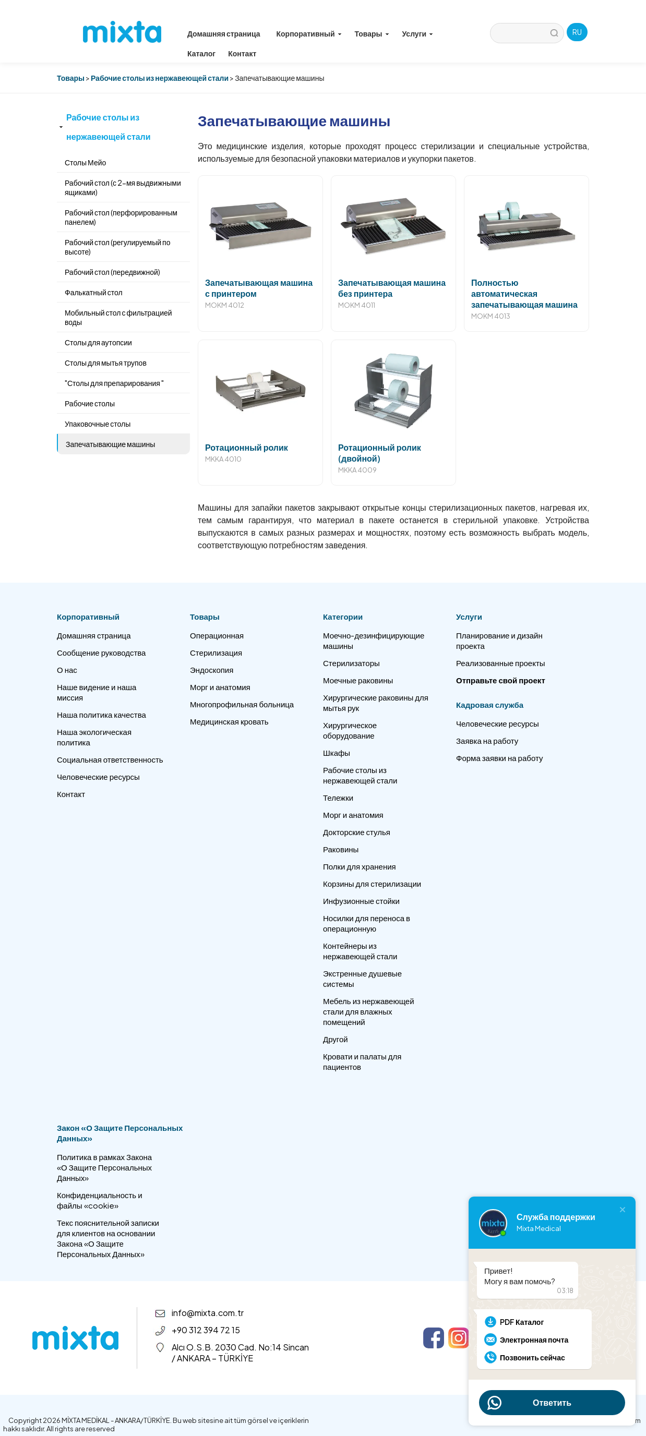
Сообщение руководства (101, 652)
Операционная (217, 635)
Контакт (242, 53)
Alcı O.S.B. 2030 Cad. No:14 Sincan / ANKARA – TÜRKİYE (240, 1352)
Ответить (552, 1402)
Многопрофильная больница (242, 704)
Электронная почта (534, 1339)
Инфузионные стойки (361, 901)
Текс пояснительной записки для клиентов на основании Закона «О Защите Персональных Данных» (108, 1238)
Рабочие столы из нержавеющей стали (160, 77)
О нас (67, 669)
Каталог (201, 53)
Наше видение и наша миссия (96, 692)
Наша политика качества (101, 714)
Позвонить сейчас (532, 1357)
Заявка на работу (487, 740)
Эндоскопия (211, 669)
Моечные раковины (358, 680)
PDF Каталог (522, 1321)
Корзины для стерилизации (372, 883)
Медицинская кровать (229, 721)
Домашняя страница (223, 33)
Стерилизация (216, 652)
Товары (71, 77)
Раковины (340, 849)
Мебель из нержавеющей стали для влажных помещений (368, 1011)
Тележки (338, 797)
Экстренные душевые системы (362, 978)
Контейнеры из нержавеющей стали (360, 950)
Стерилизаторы (351, 663)
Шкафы (336, 752)
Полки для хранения (359, 866)
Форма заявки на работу (499, 758)
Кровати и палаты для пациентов (362, 1061)
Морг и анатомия (220, 687)
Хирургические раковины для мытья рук (375, 702)
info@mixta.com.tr (208, 1312)
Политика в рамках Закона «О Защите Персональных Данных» (104, 1167)
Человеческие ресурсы (98, 776)
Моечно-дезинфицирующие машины (373, 640)
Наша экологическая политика (94, 737)
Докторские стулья (356, 832)
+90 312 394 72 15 (206, 1329)
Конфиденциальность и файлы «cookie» (99, 1200)
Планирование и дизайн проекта (499, 640)
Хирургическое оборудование (350, 730)
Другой (335, 1039)
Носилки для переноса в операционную (366, 923)
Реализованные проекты (500, 663)
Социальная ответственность (110, 759)
